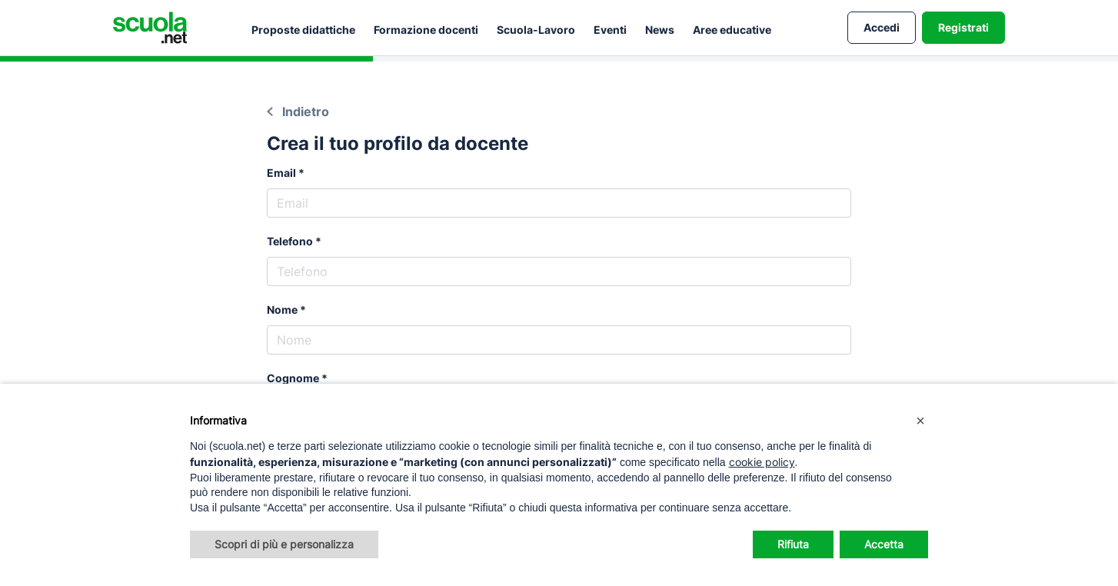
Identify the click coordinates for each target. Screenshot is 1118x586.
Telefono (290, 241)
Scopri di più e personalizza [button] (284, 544)
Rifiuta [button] (793, 544)
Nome (282, 309)
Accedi (881, 27)
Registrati (963, 27)
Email (281, 172)
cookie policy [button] (762, 461)
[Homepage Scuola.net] (150, 28)
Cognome (293, 378)
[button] (920, 420)
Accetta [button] (883, 544)
